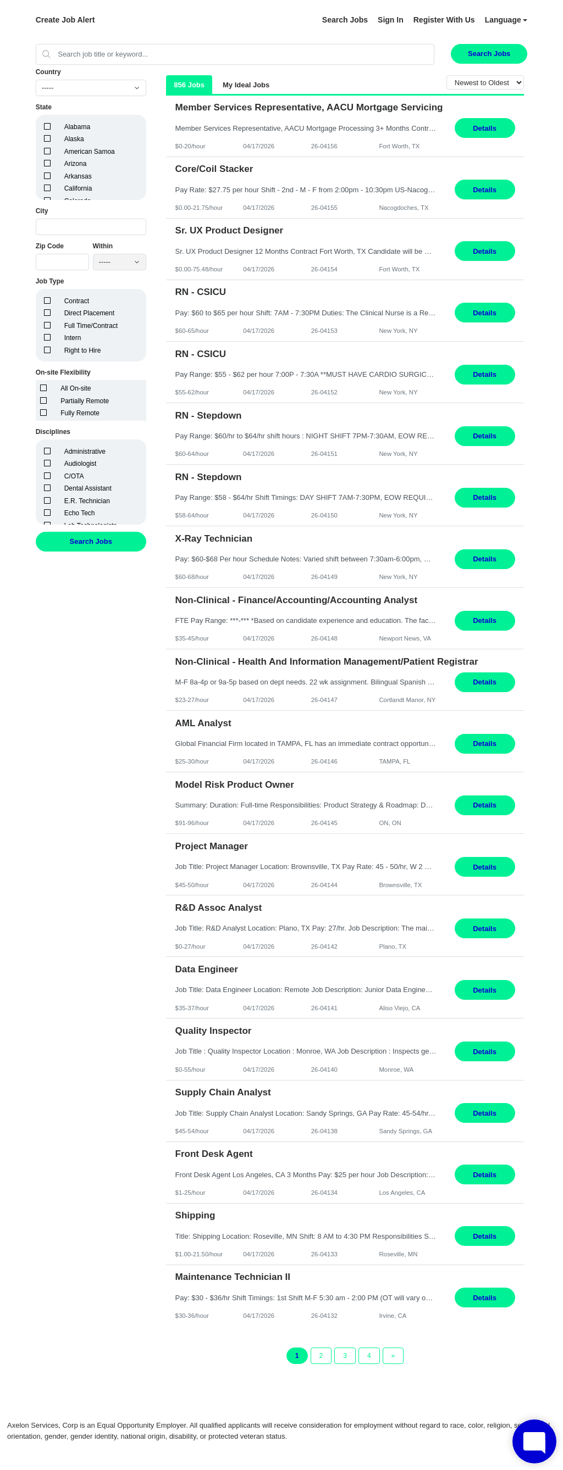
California (78, 188)
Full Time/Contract (91, 326)
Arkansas (78, 176)
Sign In (391, 19)
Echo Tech (79, 513)
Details (484, 128)
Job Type (50, 281)
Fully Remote (80, 413)
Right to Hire (82, 350)
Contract (76, 301)
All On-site (75, 388)
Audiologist (80, 463)
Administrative (85, 451)
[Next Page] (393, 1356)
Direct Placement (89, 313)
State (44, 107)
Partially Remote (84, 401)
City (42, 211)
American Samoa (89, 151)
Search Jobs (345, 19)
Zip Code (50, 246)
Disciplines (53, 432)
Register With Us (444, 19)
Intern (72, 338)
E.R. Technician (87, 501)
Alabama (77, 127)
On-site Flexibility (63, 372)
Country (48, 72)
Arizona (75, 164)
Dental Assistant (88, 488)
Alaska (74, 139)
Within (103, 246)
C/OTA (74, 476)
